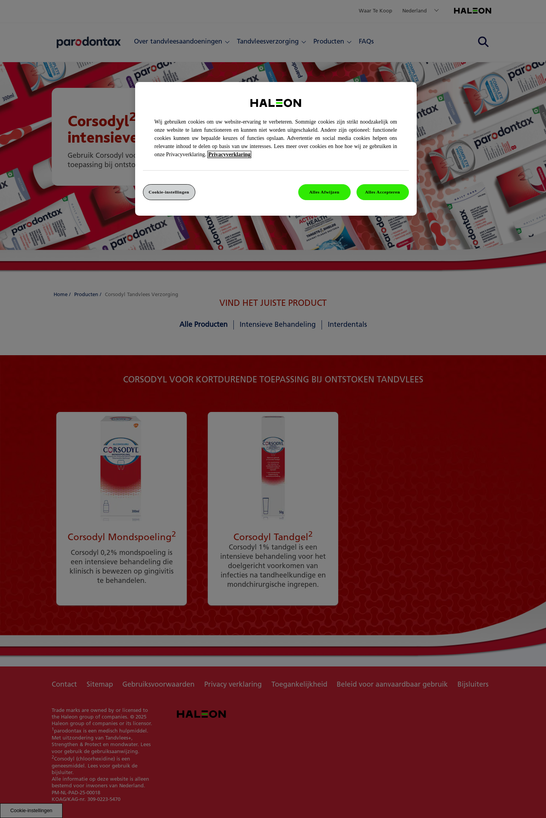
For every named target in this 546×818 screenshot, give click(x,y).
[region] (276, 149)
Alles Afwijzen (324, 192)
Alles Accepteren (382, 192)
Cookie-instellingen (169, 192)
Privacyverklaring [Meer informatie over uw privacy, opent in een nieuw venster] (229, 154)
